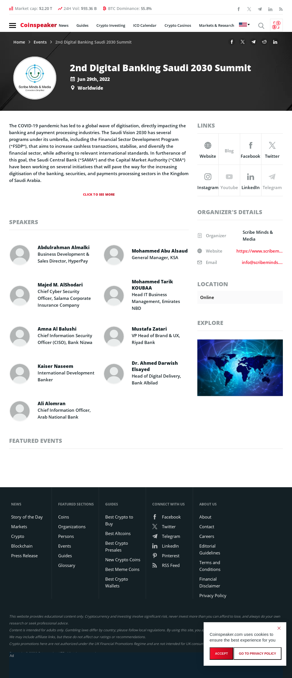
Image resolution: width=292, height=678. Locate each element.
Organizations (72, 526)
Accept (221, 653)
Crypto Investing (110, 25)
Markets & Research (216, 25)
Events (40, 42)
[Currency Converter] (276, 25)
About (205, 517)
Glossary (66, 565)
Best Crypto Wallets (116, 582)
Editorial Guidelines (209, 549)
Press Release (24, 555)
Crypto (17, 536)
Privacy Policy (212, 595)
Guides (82, 25)
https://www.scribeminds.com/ (259, 251)
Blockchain (22, 546)
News (63, 25)
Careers (206, 536)
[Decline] (279, 628)
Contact (206, 526)
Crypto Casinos (178, 25)
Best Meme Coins (122, 569)
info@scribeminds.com (262, 262)
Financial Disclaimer (209, 582)
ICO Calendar (145, 25)
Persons (66, 536)
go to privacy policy (257, 653)
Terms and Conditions (209, 566)
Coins (63, 517)
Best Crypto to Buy (119, 520)
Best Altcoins (118, 533)
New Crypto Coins (122, 559)
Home (19, 42)
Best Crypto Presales (116, 546)
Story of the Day (27, 517)
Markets (19, 526)
